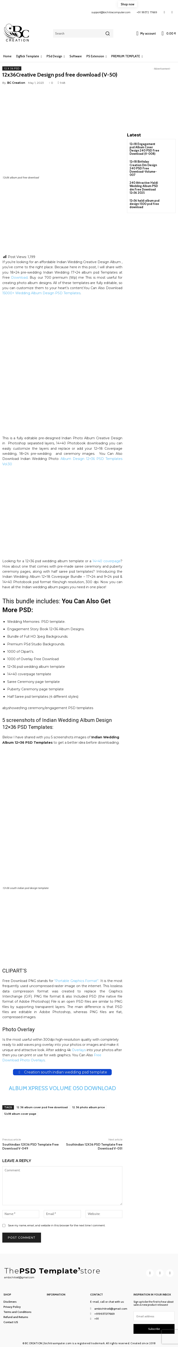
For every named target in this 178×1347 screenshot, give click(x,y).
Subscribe (154, 1328)
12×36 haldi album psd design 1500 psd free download (144, 200)
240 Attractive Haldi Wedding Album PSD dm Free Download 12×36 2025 (144, 185)
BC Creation (16, 82)
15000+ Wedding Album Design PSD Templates (41, 293)
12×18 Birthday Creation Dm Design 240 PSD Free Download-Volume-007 (143, 167)
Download (19, 277)
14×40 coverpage (106, 561)
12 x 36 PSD (11, 68)
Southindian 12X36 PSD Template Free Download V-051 (94, 1146)
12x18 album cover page (20, 1113)
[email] (154, 1316)
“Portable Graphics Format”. (76, 981)
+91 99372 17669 (147, 12)
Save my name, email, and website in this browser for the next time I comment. (56, 1225)
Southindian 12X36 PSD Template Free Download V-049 (30, 1146)
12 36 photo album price (88, 1107)
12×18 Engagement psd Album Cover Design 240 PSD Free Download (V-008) (144, 148)
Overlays (79, 1050)
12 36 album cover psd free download (42, 1107)
